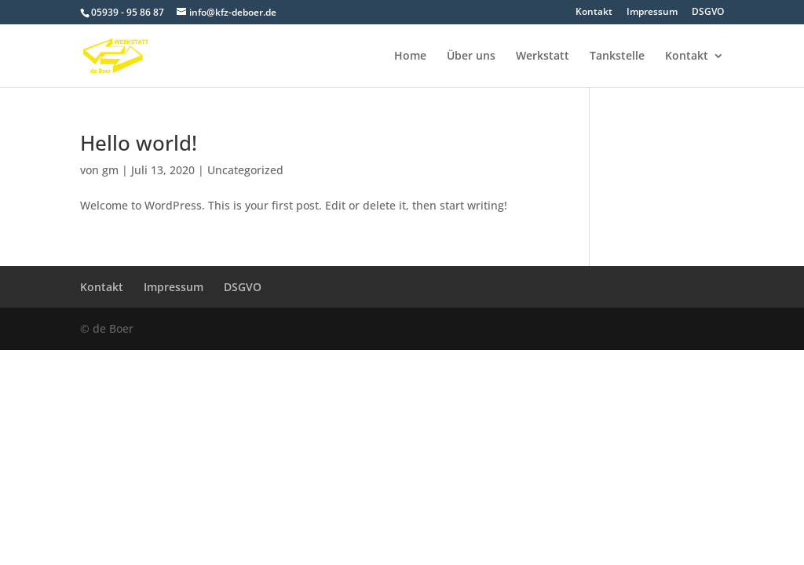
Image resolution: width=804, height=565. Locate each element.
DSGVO (708, 12)
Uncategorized (245, 169)
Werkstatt (542, 56)
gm (110, 169)
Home (410, 56)
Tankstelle (617, 56)
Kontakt (594, 12)
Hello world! (138, 143)
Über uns (471, 56)
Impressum (652, 12)
